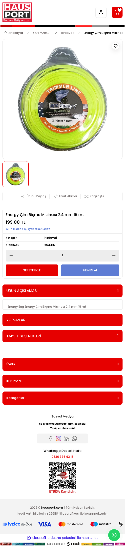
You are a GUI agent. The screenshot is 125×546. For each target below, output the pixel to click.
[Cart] (117, 12)
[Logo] (17, 12)
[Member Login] (101, 12)
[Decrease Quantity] (10, 256)
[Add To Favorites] (116, 46)
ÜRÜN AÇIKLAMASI (22, 290)
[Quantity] (62, 256)
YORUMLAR (15, 319)
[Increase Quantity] (115, 256)
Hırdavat (50, 238)
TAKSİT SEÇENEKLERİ (23, 336)
